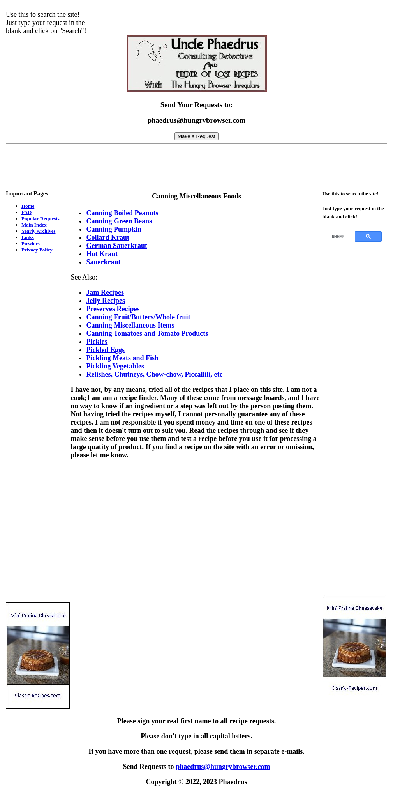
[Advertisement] (196, 164)
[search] (338, 236)
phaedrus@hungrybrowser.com (223, 766)
